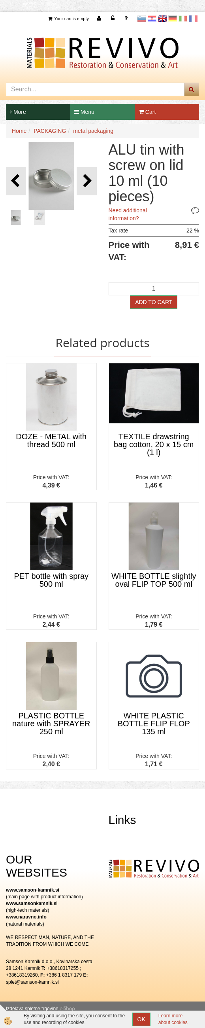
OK (141, 1019)
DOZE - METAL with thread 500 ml (51, 440)
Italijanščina (183, 18)
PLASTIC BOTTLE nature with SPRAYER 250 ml (51, 723)
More (18, 112)
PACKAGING (50, 131)
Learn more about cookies (173, 1019)
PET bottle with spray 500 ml (51, 580)
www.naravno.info (26, 917)
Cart (147, 112)
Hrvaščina (152, 18)
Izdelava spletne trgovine (32, 1008)
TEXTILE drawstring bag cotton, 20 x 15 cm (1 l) (154, 444)
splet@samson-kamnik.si (32, 982)
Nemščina (172, 18)
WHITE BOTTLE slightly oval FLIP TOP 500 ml (153, 580)
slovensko (141, 18)
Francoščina (193, 18)
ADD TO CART (153, 302)
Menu (84, 112)
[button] (87, 181)
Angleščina (162, 18)
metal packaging (93, 131)
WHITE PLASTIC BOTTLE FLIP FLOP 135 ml (154, 723)
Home (19, 131)
